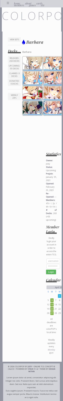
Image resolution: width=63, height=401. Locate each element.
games (32, 5)
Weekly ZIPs (14, 96)
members (19, 5)
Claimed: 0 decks (14, 75)
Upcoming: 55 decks (14, 67)
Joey (30, 366)
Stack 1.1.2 (33, 369)
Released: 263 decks (14, 59)
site (43, 5)
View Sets (14, 39)
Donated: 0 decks (14, 82)
